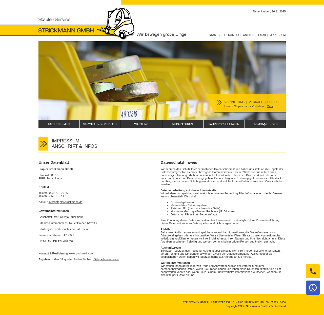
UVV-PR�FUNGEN (265, 124)
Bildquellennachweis (106, 259)
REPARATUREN (182, 124)
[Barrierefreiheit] (313, 288)
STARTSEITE (217, 34)
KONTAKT (234, 34)
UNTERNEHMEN (59, 124)
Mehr (270, 106)
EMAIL (262, 34)
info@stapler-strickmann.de (66, 201)
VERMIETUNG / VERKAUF (100, 124)
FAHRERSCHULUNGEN (224, 124)
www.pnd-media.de (81, 253)
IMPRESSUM (277, 34)
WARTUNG (141, 124)
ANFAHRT (249, 34)
